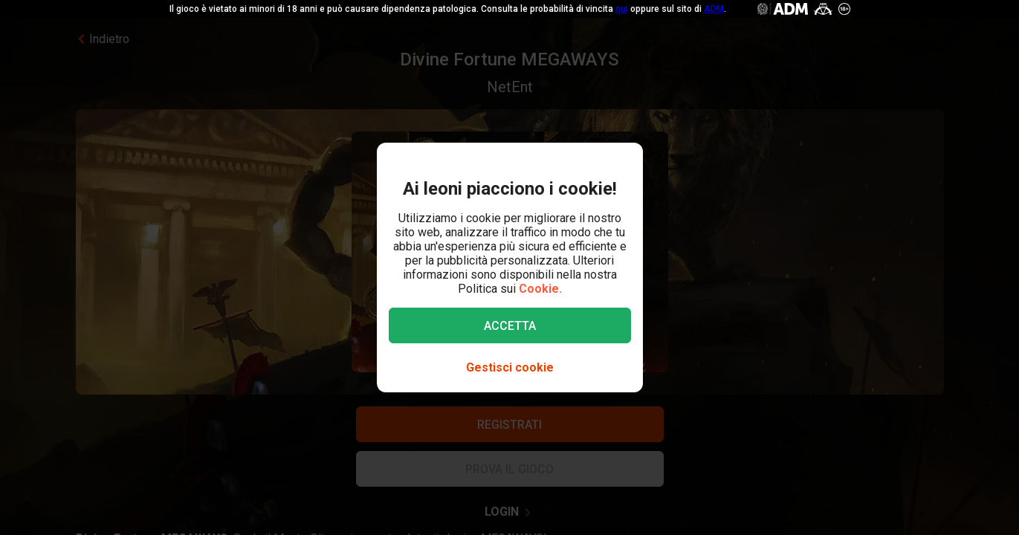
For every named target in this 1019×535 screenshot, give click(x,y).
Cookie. (540, 289)
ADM (714, 9)
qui (621, 9)
